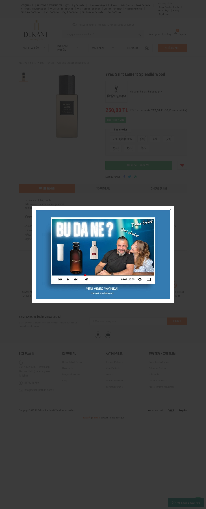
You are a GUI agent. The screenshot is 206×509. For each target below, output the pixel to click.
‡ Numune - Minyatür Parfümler (102, 5)
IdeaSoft (86, 506)
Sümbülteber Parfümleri (93, 12)
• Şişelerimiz (163, 14)
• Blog (176, 10)
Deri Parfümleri (115, 12)
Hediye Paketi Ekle (115, 120)
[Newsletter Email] (138, 321)
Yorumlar (103, 188)
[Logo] (36, 30)
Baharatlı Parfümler (113, 8)
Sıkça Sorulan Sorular (159, 362)
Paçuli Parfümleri (70, 12)
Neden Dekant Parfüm (72, 362)
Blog (64, 380)
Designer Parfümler (114, 362)
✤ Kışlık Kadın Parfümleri (61, 8)
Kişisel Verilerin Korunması (161, 387)
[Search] (103, 34)
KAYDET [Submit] (177, 321)
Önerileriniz (159, 188)
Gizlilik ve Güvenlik (158, 380)
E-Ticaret (96, 506)
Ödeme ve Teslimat (157, 368)
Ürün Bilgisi (47, 188)
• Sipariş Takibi (165, 3)
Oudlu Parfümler (51, 12)
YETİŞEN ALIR (27, 5)
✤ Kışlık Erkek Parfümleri (88, 8)
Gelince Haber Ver (139, 165)
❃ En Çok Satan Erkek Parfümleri (136, 5)
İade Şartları (154, 374)
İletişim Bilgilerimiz (71, 374)
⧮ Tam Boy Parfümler (75, 5)
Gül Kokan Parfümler (30, 12)
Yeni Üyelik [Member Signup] (154, 34)
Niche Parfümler (113, 368)
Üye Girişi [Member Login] (166, 34)
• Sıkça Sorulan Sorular (168, 7)
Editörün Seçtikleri (114, 380)
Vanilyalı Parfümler (133, 8)
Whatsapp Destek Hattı (186, 503)
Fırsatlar (109, 374)
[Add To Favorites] (182, 165)
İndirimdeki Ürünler (114, 387)
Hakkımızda (67, 368)
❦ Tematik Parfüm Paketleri (33, 8)
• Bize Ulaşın (164, 10)
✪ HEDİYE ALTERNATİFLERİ (49, 5)
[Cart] (180, 34)
